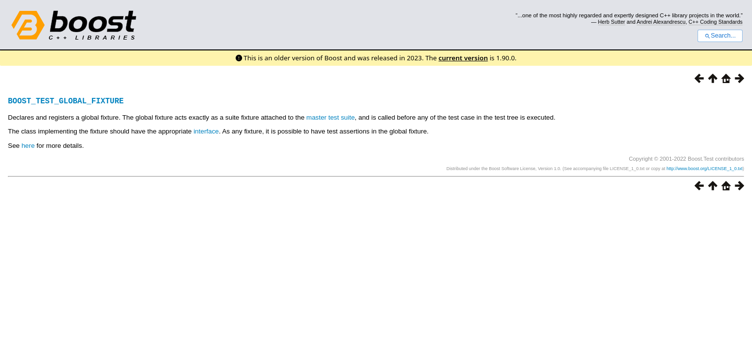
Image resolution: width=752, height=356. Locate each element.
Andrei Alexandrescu (661, 22)
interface (206, 131)
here (28, 145)
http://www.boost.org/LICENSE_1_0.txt (704, 168)
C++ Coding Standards (716, 22)
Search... (720, 35)
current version (463, 57)
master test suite (330, 117)
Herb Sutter (611, 22)
